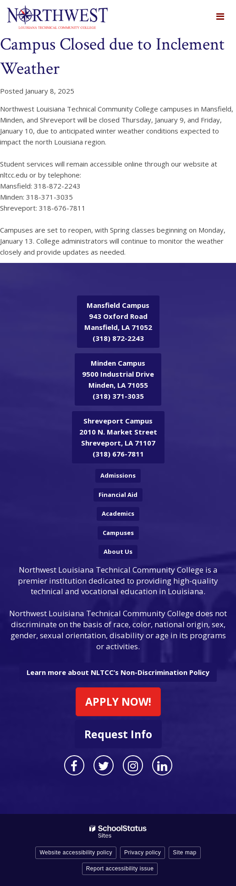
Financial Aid (118, 494)
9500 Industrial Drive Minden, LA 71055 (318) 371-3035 (118, 379)
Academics (118, 513)
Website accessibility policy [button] (75, 852)
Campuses (118, 533)
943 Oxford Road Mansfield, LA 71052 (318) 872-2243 (118, 322)
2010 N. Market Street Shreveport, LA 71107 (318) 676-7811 (118, 437)
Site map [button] (184, 852)
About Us (118, 551)
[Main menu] (220, 16)
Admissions (118, 475)
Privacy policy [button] (142, 852)
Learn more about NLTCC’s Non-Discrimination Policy (118, 672)
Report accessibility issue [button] (120, 868)
